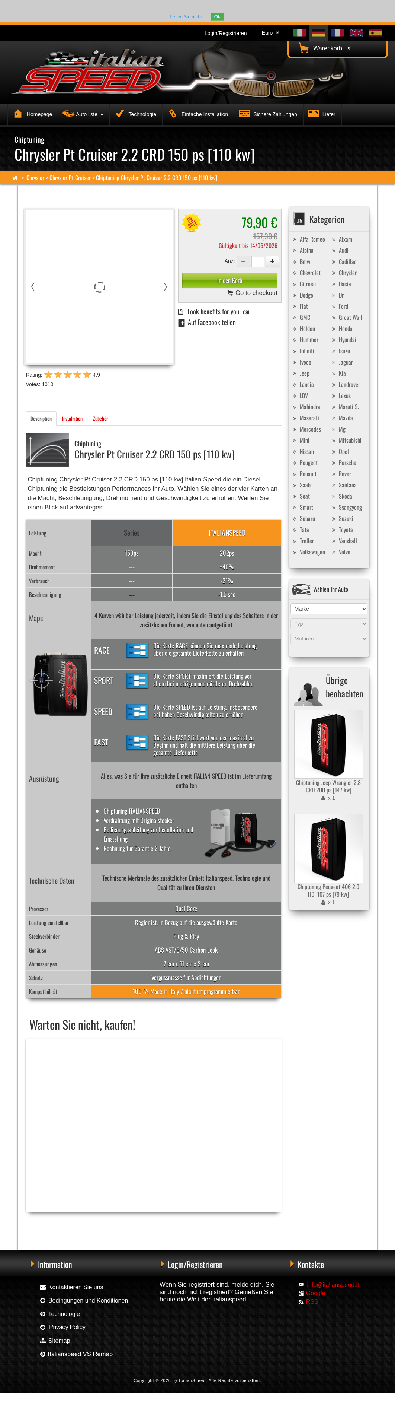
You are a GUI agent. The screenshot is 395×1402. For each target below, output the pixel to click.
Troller (302, 540)
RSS (312, 1301)
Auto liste (82, 113)
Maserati (305, 418)
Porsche (343, 462)
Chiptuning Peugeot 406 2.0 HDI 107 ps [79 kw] (328, 890)
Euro (270, 33)
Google (315, 1293)
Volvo (340, 552)
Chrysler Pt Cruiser (70, 177)
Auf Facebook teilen (207, 322)
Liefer (320, 113)
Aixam (341, 239)
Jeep (300, 373)
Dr (337, 295)
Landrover (345, 384)
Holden (303, 328)
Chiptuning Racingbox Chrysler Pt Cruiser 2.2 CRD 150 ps (74, 1224)
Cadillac (343, 261)
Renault (304, 473)
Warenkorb (324, 48)
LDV (299, 395)
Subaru (303, 518)
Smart (302, 507)
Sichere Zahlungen (267, 113)
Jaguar (341, 362)
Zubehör (100, 418)
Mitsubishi (346, 440)
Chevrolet (306, 272)
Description (41, 418)
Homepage (31, 113)
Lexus (340, 395)
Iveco (301, 362)
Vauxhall (343, 540)
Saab (301, 485)
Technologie (134, 113)
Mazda (341, 418)
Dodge (302, 295)
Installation (72, 418)
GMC (300, 317)
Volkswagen (308, 552)
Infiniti (302, 351)
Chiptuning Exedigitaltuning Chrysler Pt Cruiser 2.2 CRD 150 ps (175, 1224)
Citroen (303, 283)
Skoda (341, 496)
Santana (343, 485)
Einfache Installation (196, 113)
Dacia (340, 283)
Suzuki (341, 518)
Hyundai (343, 339)
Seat (300, 496)
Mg (338, 429)
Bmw (300, 261)
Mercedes (306, 429)
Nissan (302, 451)
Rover (340, 473)
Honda (341, 328)
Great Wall (346, 317)
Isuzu (340, 351)
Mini (300, 440)
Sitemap (54, 1341)
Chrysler (35, 177)
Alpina (302, 250)
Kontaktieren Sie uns (71, 1287)
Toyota (341, 529)
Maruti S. (344, 406)
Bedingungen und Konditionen (83, 1300)
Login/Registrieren (226, 33)
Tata (300, 529)
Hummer (304, 339)
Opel (339, 451)
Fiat (299, 306)
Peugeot (304, 462)
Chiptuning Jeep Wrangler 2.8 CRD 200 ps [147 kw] (328, 786)
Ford (339, 306)
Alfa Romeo (308, 239)
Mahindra (305, 406)
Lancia (302, 384)
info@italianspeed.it (333, 1285)
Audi (339, 250)
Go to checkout (252, 293)
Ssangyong (346, 507)
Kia (338, 373)
